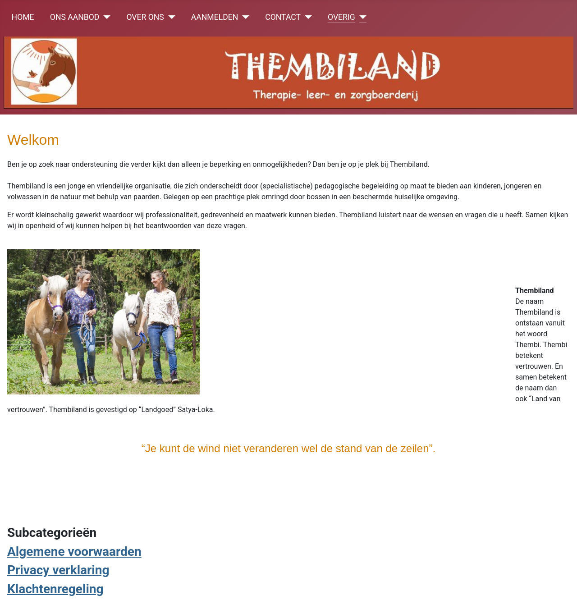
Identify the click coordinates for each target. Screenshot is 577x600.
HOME (23, 17)
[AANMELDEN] (243, 17)
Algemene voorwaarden (74, 551)
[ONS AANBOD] (104, 17)
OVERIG (341, 17)
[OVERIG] (360, 17)
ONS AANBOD (75, 17)
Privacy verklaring (58, 570)
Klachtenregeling (55, 589)
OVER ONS (145, 17)
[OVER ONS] (169, 17)
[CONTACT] (306, 17)
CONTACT (283, 17)
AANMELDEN (214, 17)
